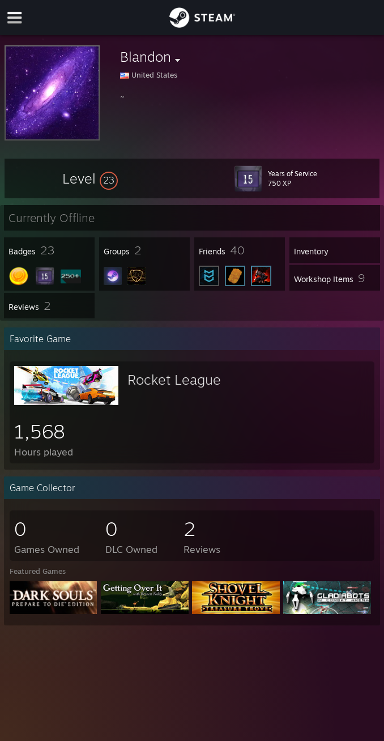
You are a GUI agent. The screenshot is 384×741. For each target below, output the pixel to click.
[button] (90, 178)
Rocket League (174, 379)
